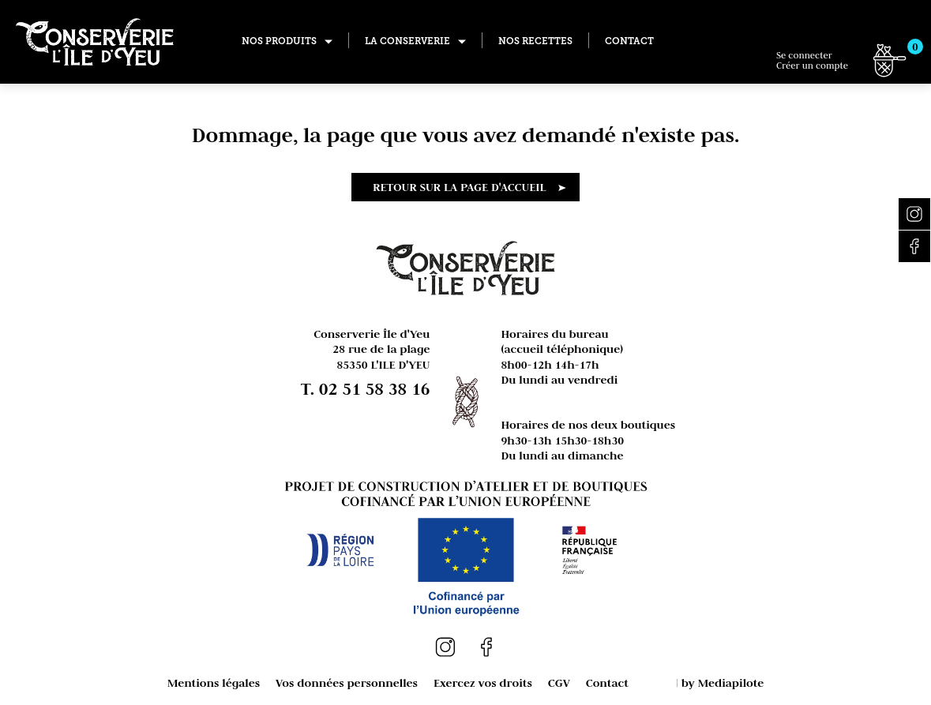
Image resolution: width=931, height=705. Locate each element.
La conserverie (407, 41)
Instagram (914, 214)
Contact (629, 41)
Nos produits (279, 41)
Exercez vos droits (483, 682)
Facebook (914, 246)
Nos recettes (535, 41)
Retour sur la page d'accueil (459, 186)
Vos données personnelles (347, 682)
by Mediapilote (722, 682)
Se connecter (812, 60)
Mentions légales (213, 682)
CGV (559, 682)
